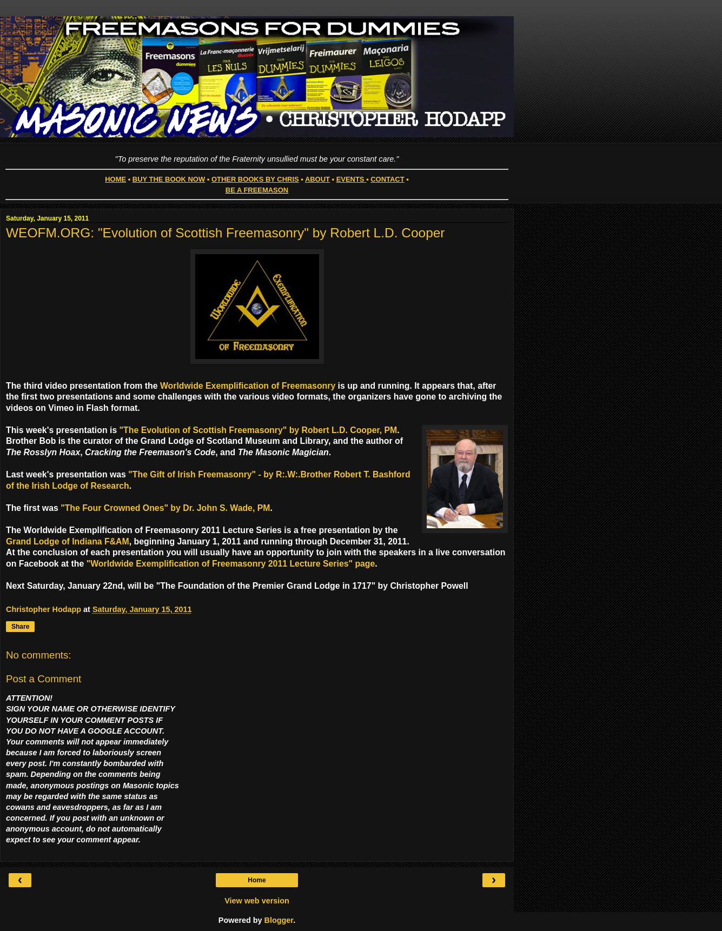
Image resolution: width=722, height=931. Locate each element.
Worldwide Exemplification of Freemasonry (247, 385)
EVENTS (350, 179)
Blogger (279, 920)
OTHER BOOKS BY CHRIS (255, 179)
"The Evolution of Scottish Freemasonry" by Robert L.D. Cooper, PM (259, 430)
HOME (115, 179)
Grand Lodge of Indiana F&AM (67, 541)
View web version (256, 900)
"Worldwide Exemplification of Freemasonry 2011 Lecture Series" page (231, 563)
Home (257, 880)
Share (20, 626)
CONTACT (387, 179)
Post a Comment (43, 678)
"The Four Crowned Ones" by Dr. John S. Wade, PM (165, 508)
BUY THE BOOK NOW (169, 179)
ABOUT (317, 179)
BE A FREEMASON (257, 190)
